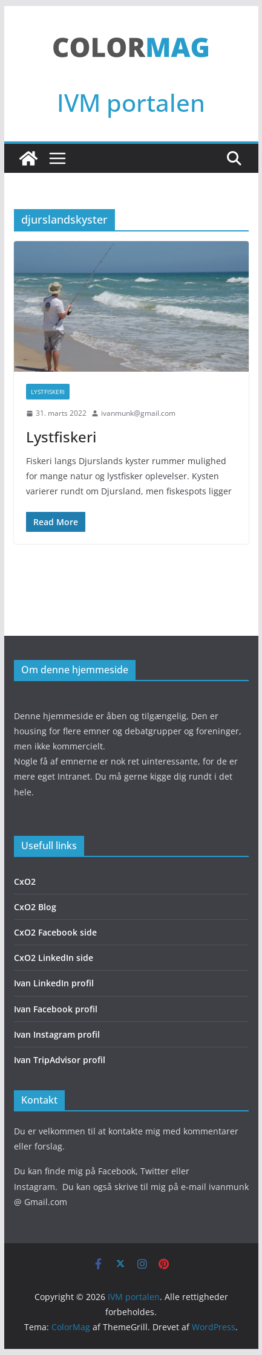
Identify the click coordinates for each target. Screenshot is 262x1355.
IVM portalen (131, 102)
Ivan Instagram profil (57, 1034)
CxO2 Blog (35, 907)
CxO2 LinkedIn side (53, 957)
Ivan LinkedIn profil (54, 983)
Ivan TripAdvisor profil (59, 1060)
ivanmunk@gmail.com (138, 413)
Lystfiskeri (48, 391)
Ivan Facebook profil (55, 1009)
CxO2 (25, 881)
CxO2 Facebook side (55, 932)
